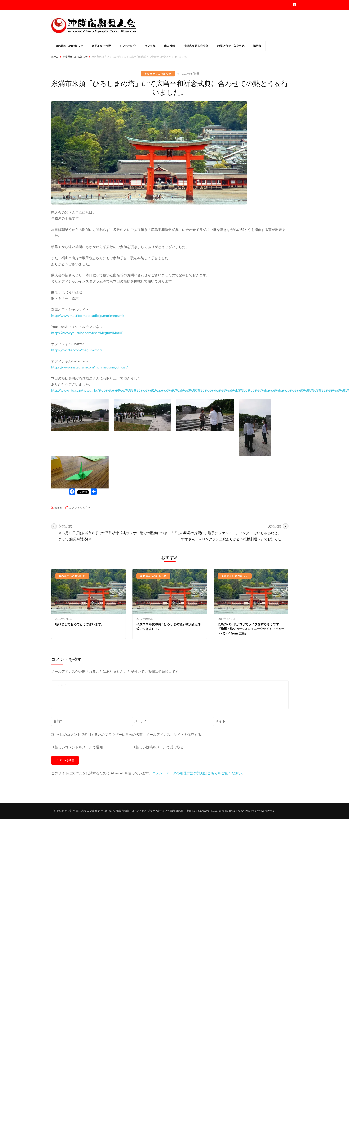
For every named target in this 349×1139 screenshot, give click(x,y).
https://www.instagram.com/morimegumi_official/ (89, 367)
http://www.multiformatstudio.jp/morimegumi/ (87, 315)
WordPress (267, 811)
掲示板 (257, 46)
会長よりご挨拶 (101, 46)
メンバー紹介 (127, 46)
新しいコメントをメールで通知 (79, 747)
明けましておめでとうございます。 (79, 624)
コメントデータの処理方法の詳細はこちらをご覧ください (197, 773)
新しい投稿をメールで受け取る (160, 747)
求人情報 (169, 46)
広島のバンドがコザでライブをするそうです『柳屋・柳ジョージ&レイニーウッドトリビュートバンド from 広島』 (251, 629)
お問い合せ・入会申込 (231, 46)
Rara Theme (236, 811)
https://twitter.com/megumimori (76, 350)
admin (58, 507)
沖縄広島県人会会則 (196, 46)
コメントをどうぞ (80, 507)
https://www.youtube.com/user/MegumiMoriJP (87, 333)
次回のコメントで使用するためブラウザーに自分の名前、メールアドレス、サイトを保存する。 (130, 734)
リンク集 (150, 46)
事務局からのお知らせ (69, 46)
